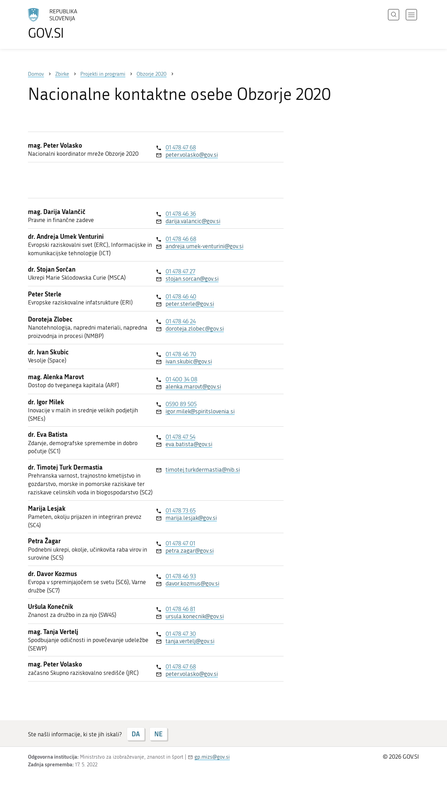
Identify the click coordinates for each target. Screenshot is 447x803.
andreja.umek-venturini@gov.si (204, 246)
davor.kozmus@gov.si (192, 583)
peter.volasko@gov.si (192, 154)
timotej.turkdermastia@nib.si (203, 469)
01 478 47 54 (180, 436)
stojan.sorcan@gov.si (192, 278)
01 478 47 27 (180, 271)
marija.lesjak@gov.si (191, 517)
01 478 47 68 (181, 147)
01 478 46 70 (181, 354)
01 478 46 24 (181, 321)
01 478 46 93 (181, 576)
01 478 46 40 (181, 296)
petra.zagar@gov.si (190, 550)
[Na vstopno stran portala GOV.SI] (72, 23)
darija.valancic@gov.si (193, 221)
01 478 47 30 (181, 633)
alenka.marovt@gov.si (193, 386)
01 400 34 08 (181, 379)
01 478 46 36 (181, 213)
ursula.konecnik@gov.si (195, 616)
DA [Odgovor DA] (136, 733)
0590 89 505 (181, 403)
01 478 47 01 (180, 543)
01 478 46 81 (180, 608)
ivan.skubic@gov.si (189, 361)
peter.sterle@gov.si (190, 303)
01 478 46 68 (181, 238)
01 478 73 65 (181, 510)
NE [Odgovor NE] (158, 733)
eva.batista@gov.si (189, 444)
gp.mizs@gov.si (212, 757)
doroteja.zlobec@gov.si (195, 328)
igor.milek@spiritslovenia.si (200, 411)
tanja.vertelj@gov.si (190, 641)
